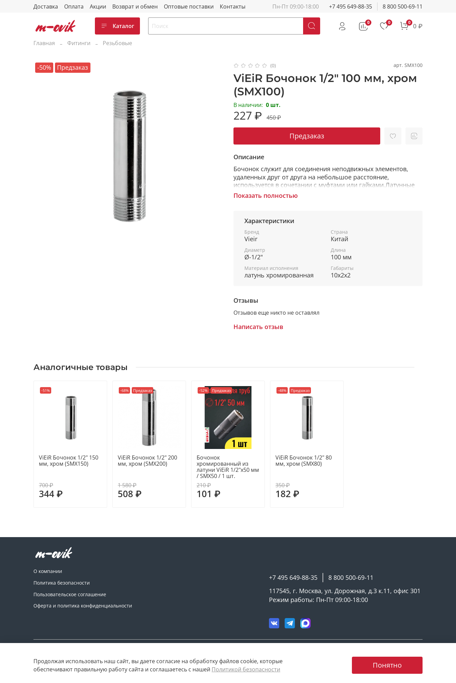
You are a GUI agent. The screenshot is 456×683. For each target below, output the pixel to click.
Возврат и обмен (135, 6)
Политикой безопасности (246, 669)
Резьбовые (117, 43)
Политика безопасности (61, 582)
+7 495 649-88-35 (350, 6)
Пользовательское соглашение (69, 594)
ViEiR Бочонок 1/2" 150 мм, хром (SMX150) (68, 460)
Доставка (45, 6)
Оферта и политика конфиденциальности (82, 605)
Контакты (232, 6)
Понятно (387, 665)
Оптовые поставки (189, 6)
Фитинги (78, 43)
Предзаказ (306, 135)
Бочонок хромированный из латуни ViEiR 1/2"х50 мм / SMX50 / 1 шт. (228, 467)
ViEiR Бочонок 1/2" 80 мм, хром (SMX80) (303, 460)
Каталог (117, 26)
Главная (44, 43)
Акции (98, 6)
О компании (47, 571)
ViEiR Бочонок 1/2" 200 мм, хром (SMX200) (147, 460)
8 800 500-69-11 (403, 6)
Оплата (74, 6)
